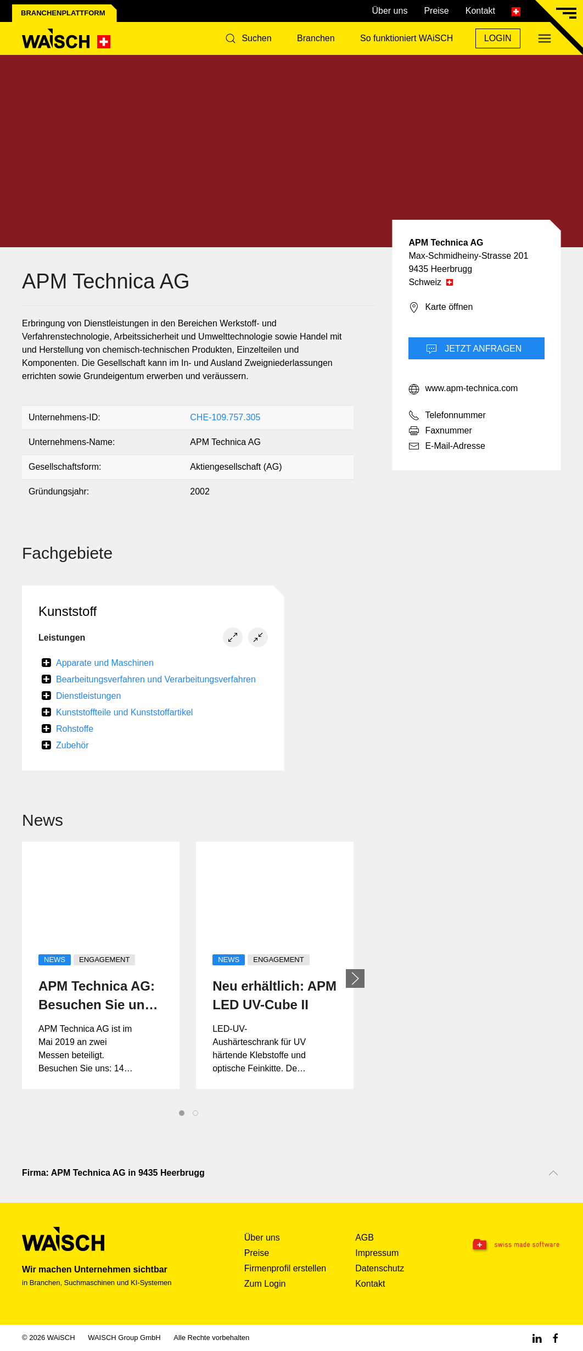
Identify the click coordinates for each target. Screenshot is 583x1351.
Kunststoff (67, 611)
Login (498, 38)
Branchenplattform (63, 13)
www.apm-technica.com (463, 388)
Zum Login (265, 1283)
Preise (436, 10)
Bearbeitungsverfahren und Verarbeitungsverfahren (156, 679)
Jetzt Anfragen (474, 349)
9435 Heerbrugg (440, 269)
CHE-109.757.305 (225, 417)
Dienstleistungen (88, 695)
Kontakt (480, 10)
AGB (364, 1237)
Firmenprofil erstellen (285, 1268)
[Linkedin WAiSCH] (536, 1337)
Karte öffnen (440, 307)
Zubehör (72, 745)
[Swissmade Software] (514, 1245)
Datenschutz (379, 1268)
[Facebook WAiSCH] (555, 1337)
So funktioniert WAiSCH (406, 38)
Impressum (377, 1253)
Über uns (389, 10)
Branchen (316, 38)
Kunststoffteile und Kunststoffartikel (124, 712)
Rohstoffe (74, 728)
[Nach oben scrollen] (553, 1172)
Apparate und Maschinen (105, 663)
